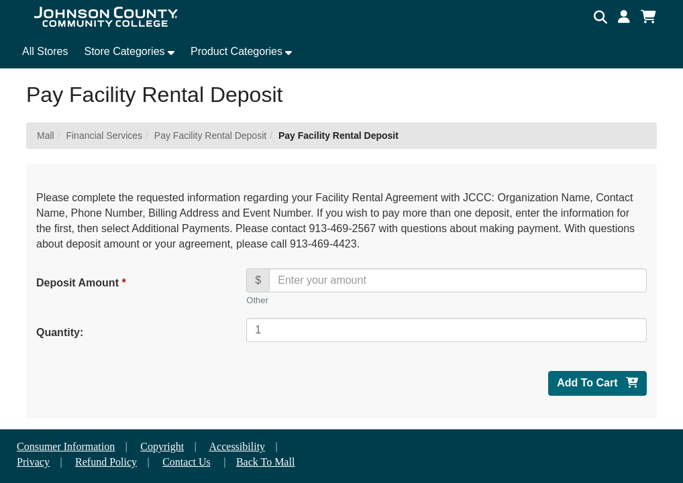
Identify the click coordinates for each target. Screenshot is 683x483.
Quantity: (59, 332)
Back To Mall (265, 462)
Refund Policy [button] (106, 462)
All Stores (45, 51)
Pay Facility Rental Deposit (210, 135)
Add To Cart (597, 382)
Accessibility (237, 446)
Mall (45, 135)
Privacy (33, 462)
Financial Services (104, 135)
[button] (624, 17)
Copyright (162, 446)
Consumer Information (66, 446)
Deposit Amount (80, 282)
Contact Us (186, 462)
